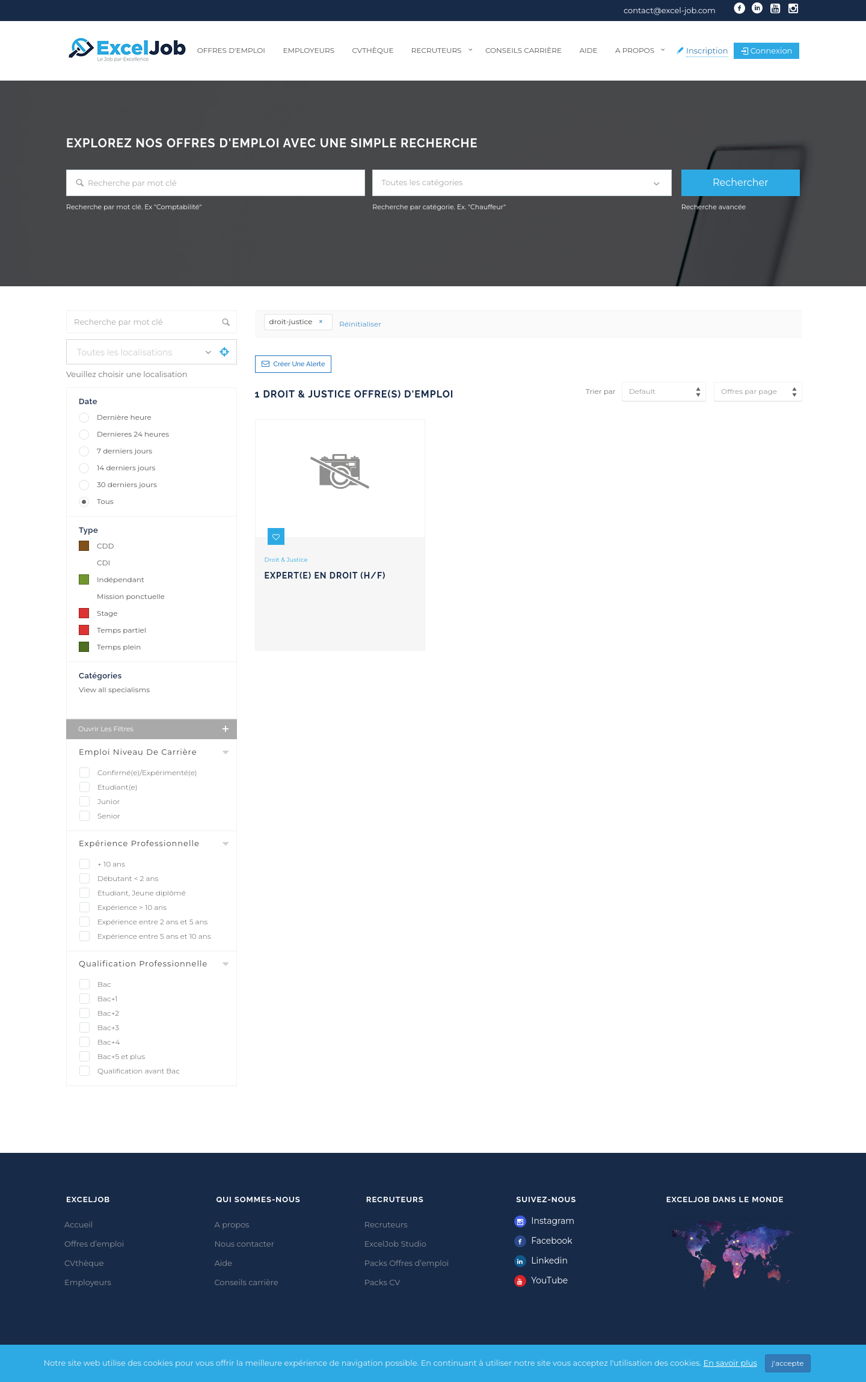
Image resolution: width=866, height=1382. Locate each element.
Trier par (601, 391)
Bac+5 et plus (121, 1056)
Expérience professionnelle (139, 843)
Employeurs (308, 50)
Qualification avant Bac (138, 1070)
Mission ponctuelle (131, 596)
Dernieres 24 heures (133, 433)
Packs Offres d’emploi (406, 1263)
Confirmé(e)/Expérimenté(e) (147, 772)
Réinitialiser (360, 323)
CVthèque (372, 50)
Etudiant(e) (117, 786)
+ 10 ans (111, 863)
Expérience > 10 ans (132, 907)
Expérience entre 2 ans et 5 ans (152, 921)
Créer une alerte (299, 364)
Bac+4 (108, 1041)
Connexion (767, 50)
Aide (588, 50)
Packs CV (382, 1282)
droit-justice (296, 321)
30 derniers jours (127, 484)
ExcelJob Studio (395, 1243)
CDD (105, 545)
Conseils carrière (523, 50)
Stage (107, 613)
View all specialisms (114, 689)
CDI (103, 562)
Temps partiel (121, 629)
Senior (108, 815)
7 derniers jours (124, 450)
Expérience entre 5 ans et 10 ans (154, 936)
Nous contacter (244, 1243)
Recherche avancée (713, 207)
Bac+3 (108, 1027)
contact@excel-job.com (670, 10)
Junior (108, 801)
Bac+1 (107, 998)
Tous (105, 501)
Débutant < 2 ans (127, 878)
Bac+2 (108, 1013)
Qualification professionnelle (143, 963)
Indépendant (120, 579)
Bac (104, 984)
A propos (634, 50)
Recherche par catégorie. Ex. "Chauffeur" (439, 207)
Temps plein (119, 646)
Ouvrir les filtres (154, 728)
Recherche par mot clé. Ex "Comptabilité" (133, 207)
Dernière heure (124, 417)
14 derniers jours (126, 467)
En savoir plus (730, 1364)
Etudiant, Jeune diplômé (141, 892)
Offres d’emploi (231, 50)
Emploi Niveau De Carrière (138, 752)
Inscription (707, 50)
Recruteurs (436, 50)
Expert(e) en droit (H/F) (325, 575)
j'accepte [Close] (787, 1364)
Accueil (78, 1224)
